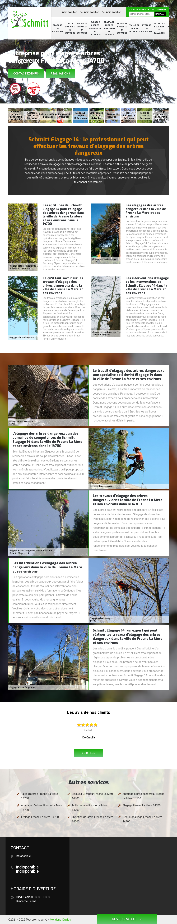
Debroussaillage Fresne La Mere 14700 (142, 819)
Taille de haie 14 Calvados (134, 28)
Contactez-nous (26, 73)
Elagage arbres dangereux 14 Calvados (95, 28)
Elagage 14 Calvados (57, 28)
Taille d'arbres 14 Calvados (69, 28)
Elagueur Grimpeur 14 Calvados (82, 28)
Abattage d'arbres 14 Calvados (122, 28)
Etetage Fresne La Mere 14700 (40, 817)
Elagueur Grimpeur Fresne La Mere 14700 (93, 796)
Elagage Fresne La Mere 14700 (142, 805)
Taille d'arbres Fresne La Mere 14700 (39, 796)
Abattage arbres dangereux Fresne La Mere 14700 (143, 796)
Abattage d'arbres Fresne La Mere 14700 (41, 808)
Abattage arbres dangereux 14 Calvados (109, 28)
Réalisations (60, 73)
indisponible (69, 12)
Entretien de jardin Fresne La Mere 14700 (92, 819)
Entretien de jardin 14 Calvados (159, 28)
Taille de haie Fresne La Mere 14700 (90, 808)
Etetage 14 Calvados (146, 28)
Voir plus (88, 753)
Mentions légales (60, 919)
